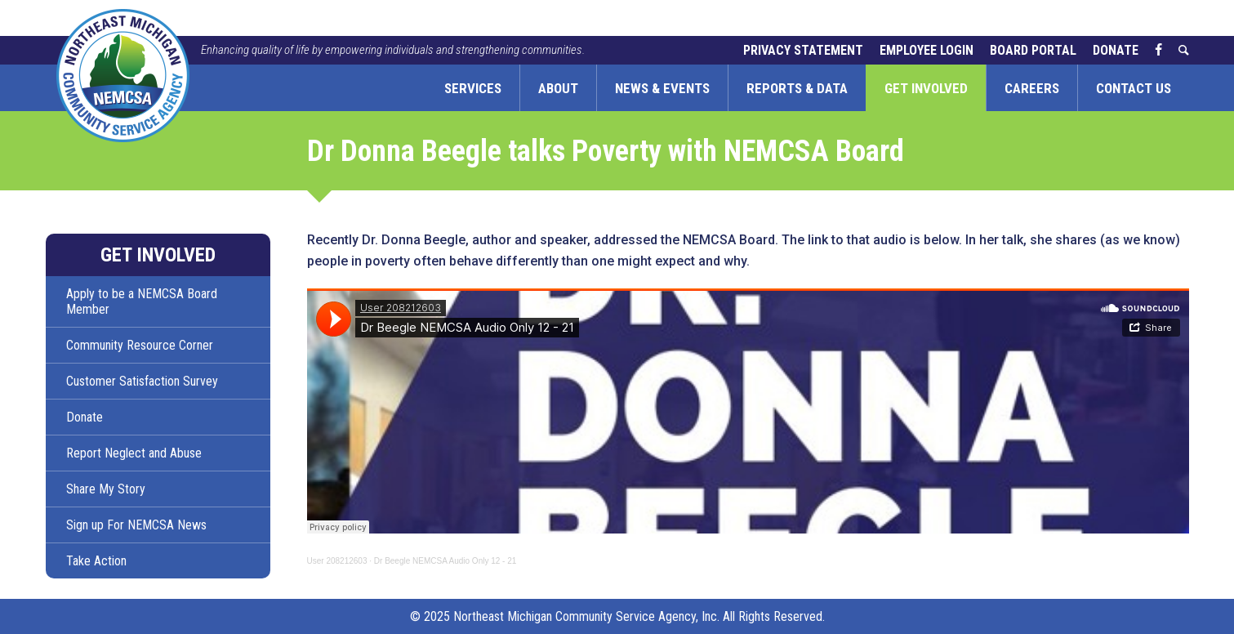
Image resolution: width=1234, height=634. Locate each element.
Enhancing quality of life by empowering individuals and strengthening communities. (393, 49)
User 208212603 (337, 560)
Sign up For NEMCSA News (136, 525)
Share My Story (105, 489)
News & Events (662, 88)
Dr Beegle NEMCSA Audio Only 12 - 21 (445, 560)
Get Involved (926, 88)
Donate (1115, 50)
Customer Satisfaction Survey (142, 381)
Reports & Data (797, 88)
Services (472, 88)
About (558, 88)
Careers (1032, 88)
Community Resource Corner (139, 345)
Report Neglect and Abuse (134, 453)
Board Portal (1033, 50)
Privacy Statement (803, 50)
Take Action (96, 561)
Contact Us (1133, 88)
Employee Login (926, 50)
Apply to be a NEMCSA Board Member (141, 301)
